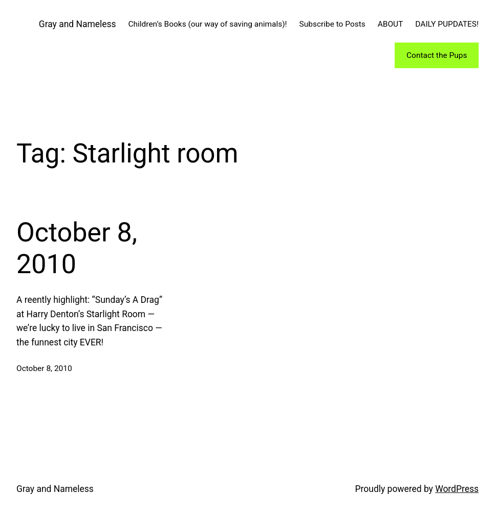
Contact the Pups (436, 55)
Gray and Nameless (77, 24)
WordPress (457, 489)
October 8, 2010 (76, 248)
